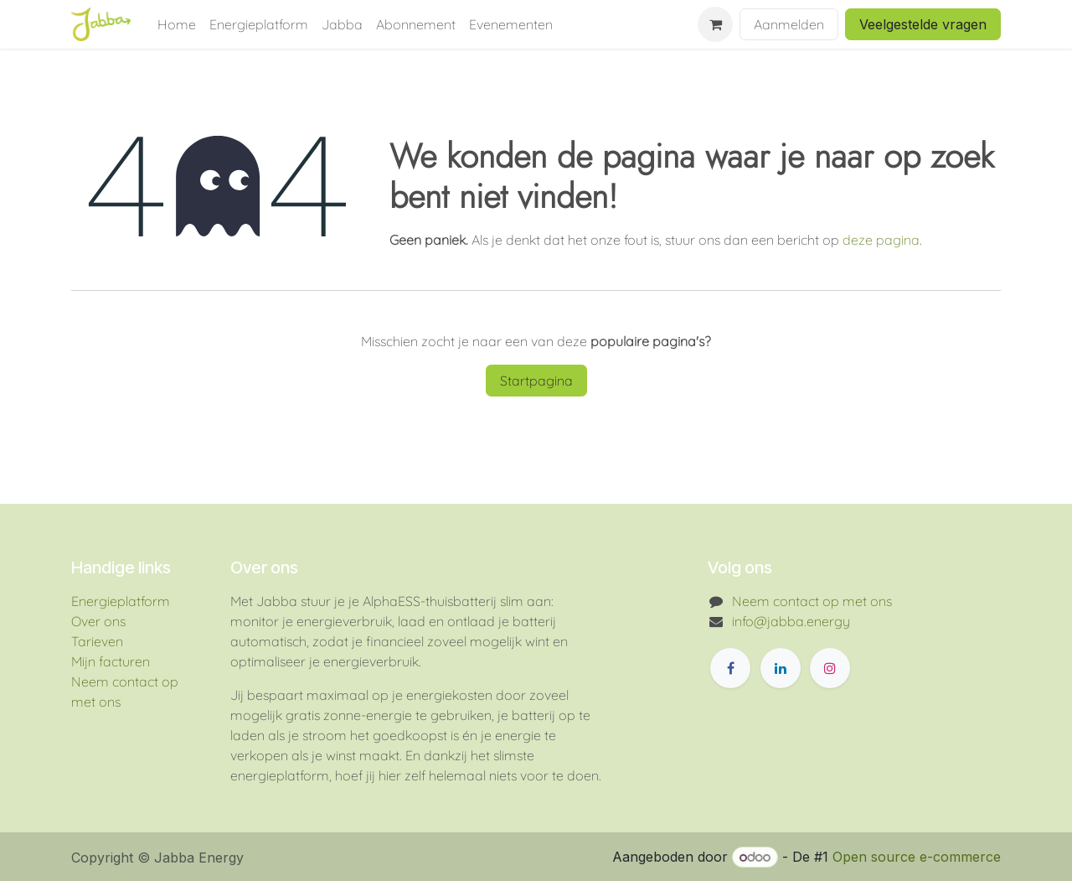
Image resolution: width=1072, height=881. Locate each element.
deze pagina (881, 239)
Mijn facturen (110, 661)
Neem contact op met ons (812, 601)
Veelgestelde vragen (923, 24)
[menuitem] (177, 24)
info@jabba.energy (791, 621)
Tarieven (97, 641)
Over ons (98, 621)
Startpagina (536, 380)
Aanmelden (789, 24)
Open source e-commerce (916, 856)
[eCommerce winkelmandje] (715, 24)
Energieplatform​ (120, 601)
